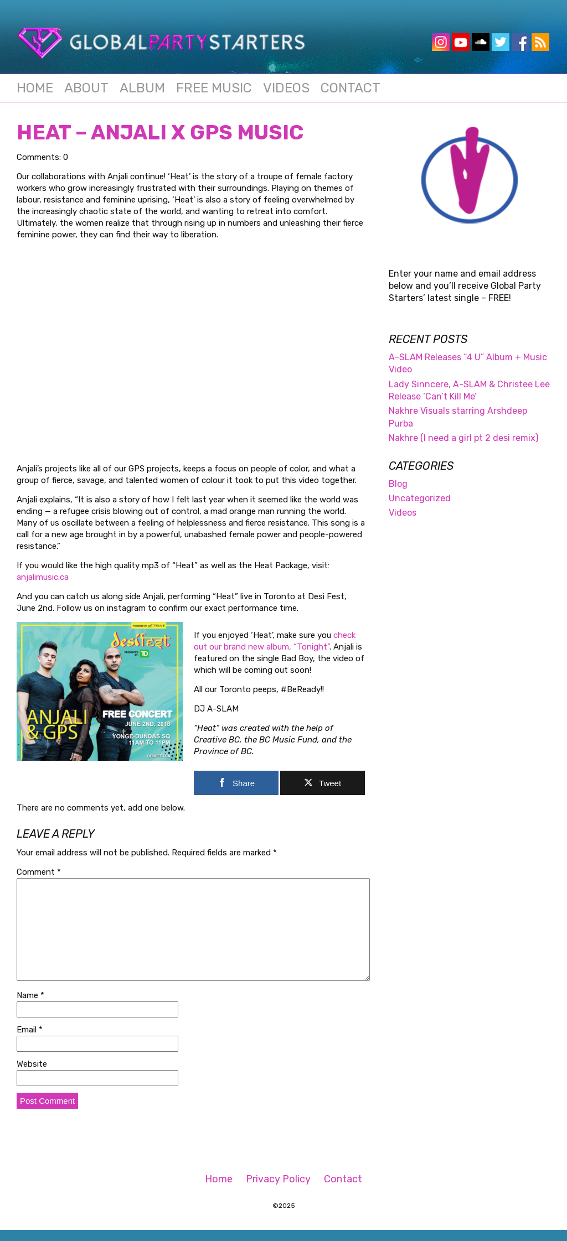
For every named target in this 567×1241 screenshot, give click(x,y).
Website (32, 1064)
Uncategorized (420, 498)
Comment (39, 872)
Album (142, 88)
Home (35, 88)
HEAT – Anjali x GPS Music (160, 132)
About (86, 88)
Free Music (214, 88)
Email (30, 1030)
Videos (286, 88)
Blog (398, 484)
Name (30, 995)
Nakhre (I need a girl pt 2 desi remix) (463, 438)
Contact (350, 88)
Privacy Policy (278, 1179)
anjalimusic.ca (43, 577)
